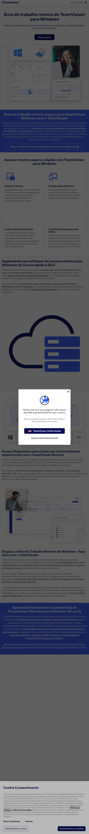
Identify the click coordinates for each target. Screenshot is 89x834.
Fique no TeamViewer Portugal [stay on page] (44, 438)
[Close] (68, 391)
